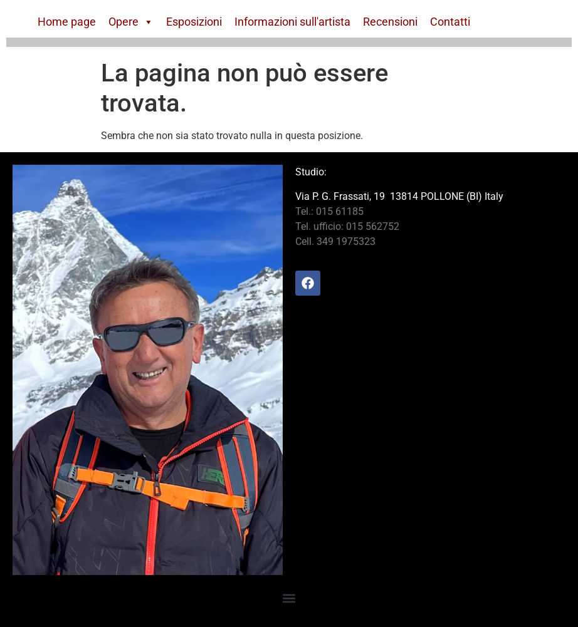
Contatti (450, 21)
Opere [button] (131, 22)
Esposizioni (194, 21)
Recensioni (390, 21)
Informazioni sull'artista (292, 21)
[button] (289, 598)
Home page (67, 21)
